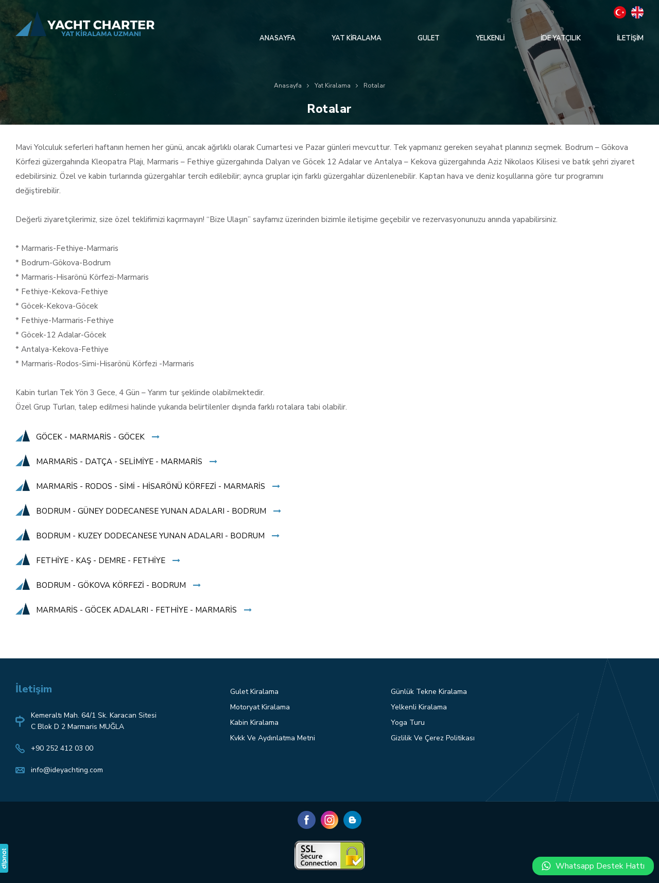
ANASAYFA (277, 38)
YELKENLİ (490, 38)
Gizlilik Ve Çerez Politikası (433, 738)
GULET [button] (429, 38)
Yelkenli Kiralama (419, 707)
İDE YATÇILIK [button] (561, 38)
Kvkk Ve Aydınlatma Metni (272, 738)
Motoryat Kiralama (260, 707)
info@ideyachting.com (67, 770)
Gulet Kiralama (254, 692)
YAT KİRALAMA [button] (356, 38)
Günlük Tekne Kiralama (429, 692)
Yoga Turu (408, 722)
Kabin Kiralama (254, 722)
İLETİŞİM (630, 38)
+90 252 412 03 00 (62, 748)
